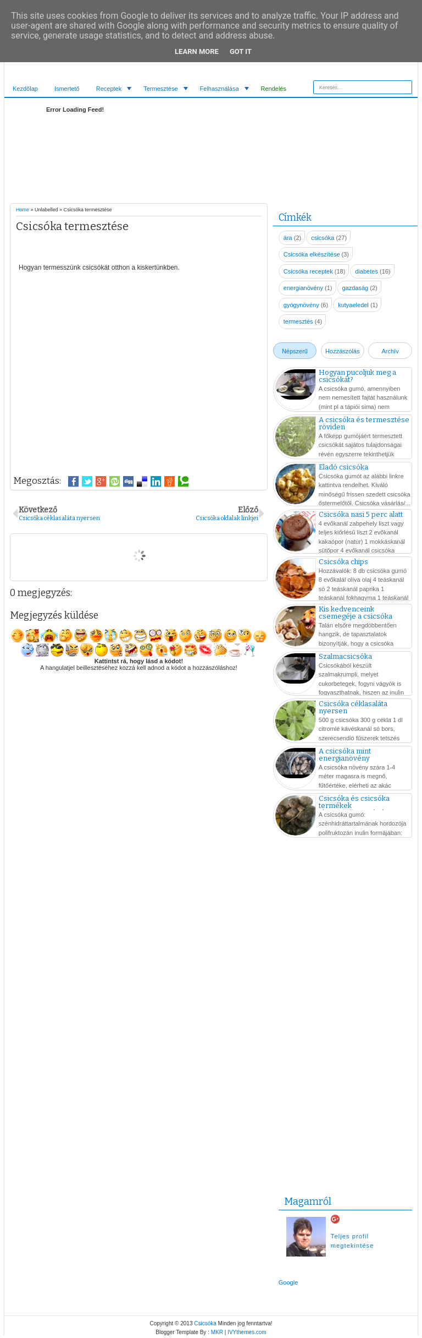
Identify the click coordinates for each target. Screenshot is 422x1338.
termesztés (298, 321)
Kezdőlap (25, 88)
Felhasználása (219, 88)
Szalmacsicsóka (345, 656)
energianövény (303, 288)
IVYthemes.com (246, 1332)
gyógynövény (301, 305)
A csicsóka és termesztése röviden (364, 423)
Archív (389, 351)
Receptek (108, 88)
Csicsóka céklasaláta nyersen (353, 707)
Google (288, 1282)
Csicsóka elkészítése (312, 254)
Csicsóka (205, 1323)
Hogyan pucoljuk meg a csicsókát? (357, 376)
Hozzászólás (342, 351)
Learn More (197, 51)
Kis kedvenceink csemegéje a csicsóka (355, 612)
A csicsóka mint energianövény (345, 754)
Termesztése (160, 88)
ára (288, 237)
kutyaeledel (353, 305)
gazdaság (355, 288)
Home (22, 209)
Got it (241, 51)
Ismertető (67, 88)
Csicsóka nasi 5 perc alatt (361, 514)
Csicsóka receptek (308, 271)
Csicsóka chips (343, 562)
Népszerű (295, 351)
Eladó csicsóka (343, 467)
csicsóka (322, 237)
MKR (217, 1332)
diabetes (366, 271)
